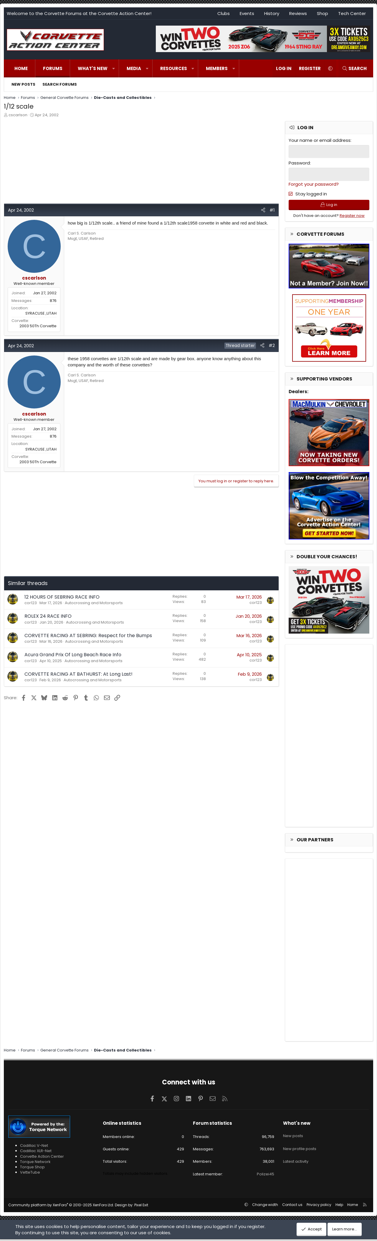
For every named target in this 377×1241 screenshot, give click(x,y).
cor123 (30, 603)
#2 (272, 345)
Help (339, 1206)
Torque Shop (32, 1169)
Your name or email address (319, 140)
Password (299, 163)
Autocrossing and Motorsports (94, 603)
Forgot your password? (314, 183)
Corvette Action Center (42, 1158)
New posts (23, 84)
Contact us (292, 1206)
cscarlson (18, 115)
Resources (173, 68)
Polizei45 (265, 1176)
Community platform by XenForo (61, 1206)
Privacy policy (319, 1206)
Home (21, 68)
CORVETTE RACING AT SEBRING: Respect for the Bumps (88, 635)
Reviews (298, 13)
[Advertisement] (141, 162)
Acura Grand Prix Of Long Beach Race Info (72, 654)
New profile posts (299, 1146)
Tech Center (352, 13)
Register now (352, 217)
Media (134, 68)
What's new (93, 68)
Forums (52, 68)
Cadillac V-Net (34, 1147)
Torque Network (35, 1163)
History (271, 13)
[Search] (354, 68)
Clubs (223, 13)
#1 (272, 210)
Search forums (59, 84)
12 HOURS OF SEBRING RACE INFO (62, 597)
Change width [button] (265, 1206)
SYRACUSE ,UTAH (41, 313)
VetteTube (30, 1174)
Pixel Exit (141, 1206)
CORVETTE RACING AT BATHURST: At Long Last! (78, 674)
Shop (322, 13)
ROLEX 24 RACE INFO (48, 616)
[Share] (263, 210)
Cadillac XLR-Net (36, 1153)
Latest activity (295, 1156)
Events (247, 13)
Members (217, 68)
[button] (113, 68)
